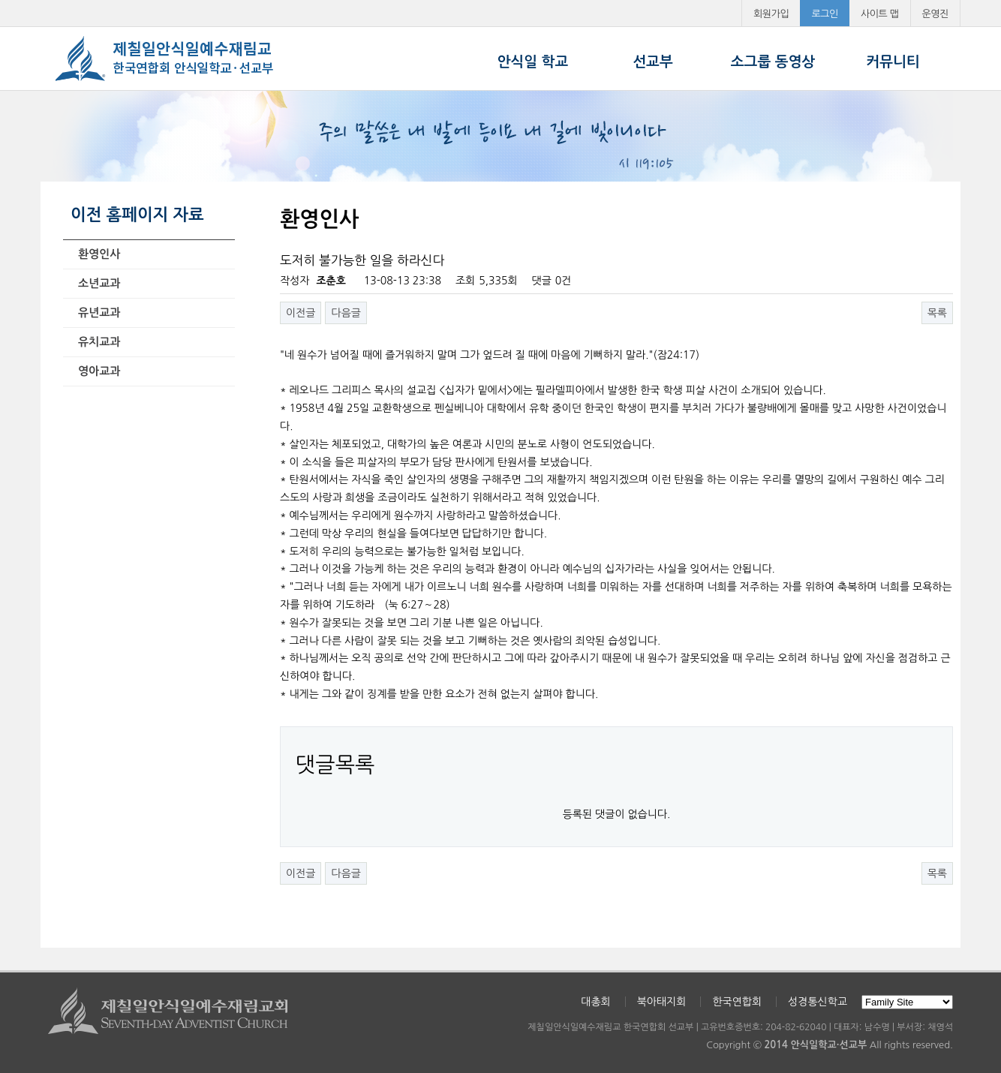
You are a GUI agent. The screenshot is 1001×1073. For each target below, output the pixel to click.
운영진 (935, 14)
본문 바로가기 (0, 0)
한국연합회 (737, 1001)
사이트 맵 (880, 14)
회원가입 (771, 14)
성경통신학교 (817, 1001)
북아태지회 (662, 1001)
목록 (937, 313)
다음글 (345, 313)
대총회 (595, 1001)
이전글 (300, 313)
